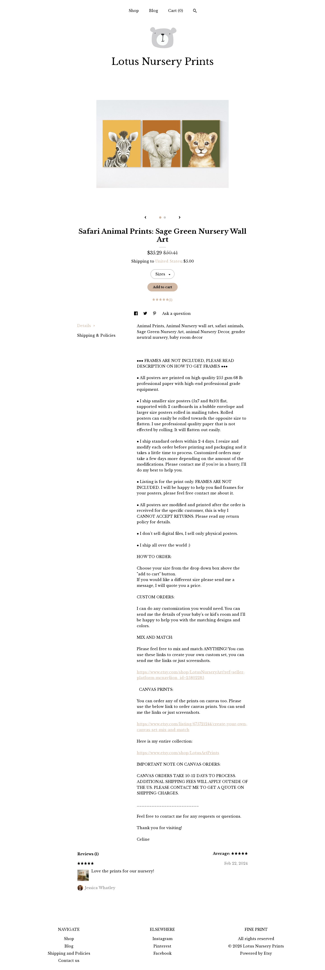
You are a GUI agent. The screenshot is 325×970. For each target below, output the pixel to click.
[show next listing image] (180, 217)
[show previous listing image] (145, 217)
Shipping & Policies (96, 335)
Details (86, 325)
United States (168, 261)
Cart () (175, 10)
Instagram (162, 938)
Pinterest (162, 946)
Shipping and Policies (69, 953)
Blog (153, 10)
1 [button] (160, 217)
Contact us (68, 960)
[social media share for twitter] (145, 313)
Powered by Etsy (256, 953)
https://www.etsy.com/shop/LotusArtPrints (178, 752)
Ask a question (176, 313)
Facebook (162, 953)
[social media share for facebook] (136, 313)
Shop (134, 10)
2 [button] (165, 217)
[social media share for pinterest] (155, 313)
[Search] (195, 11)
